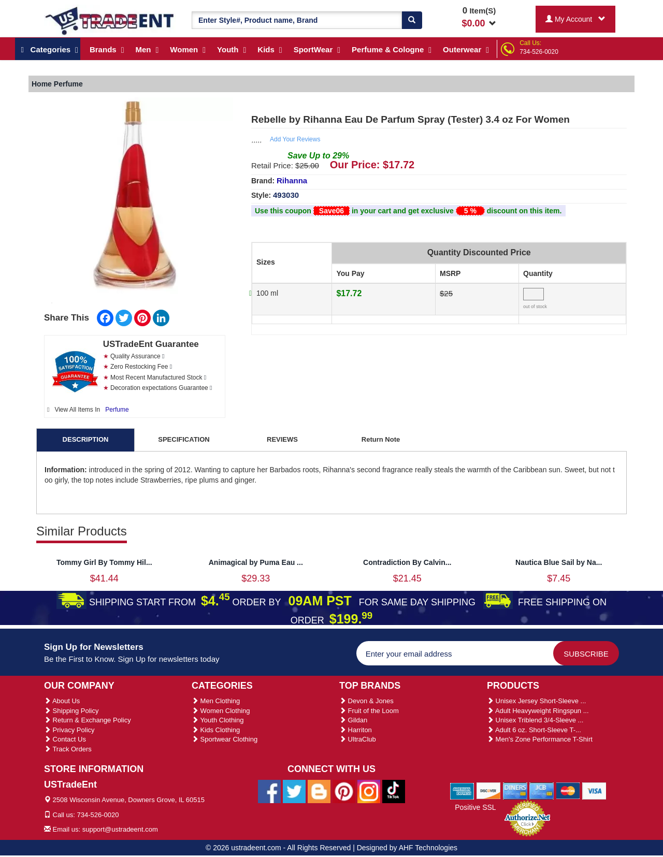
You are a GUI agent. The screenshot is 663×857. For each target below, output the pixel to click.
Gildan (353, 720)
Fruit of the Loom (369, 711)
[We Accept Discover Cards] (489, 791)
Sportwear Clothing (224, 739)
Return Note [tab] (381, 439)
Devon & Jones (366, 701)
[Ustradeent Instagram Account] (368, 791)
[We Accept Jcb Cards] (541, 791)
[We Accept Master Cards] (568, 791)
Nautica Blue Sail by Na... (558, 562)
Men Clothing (216, 701)
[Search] (411, 20)
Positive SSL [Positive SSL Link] (475, 807)
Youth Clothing (217, 720)
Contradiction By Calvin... (407, 562)
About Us (62, 701)
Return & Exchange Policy (87, 720)
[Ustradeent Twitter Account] (294, 791)
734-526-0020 (539, 51)
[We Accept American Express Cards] (462, 791)
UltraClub (357, 739)
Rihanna (292, 180)
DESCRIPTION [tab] (86, 439)
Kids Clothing (216, 730)
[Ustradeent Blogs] (319, 791)
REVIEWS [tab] (282, 439)
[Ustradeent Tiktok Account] (393, 791)
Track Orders (68, 749)
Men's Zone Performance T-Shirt (540, 739)
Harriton (355, 730)
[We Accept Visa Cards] (594, 791)
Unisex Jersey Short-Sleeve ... (536, 701)
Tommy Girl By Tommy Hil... (104, 562)
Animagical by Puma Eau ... (256, 562)
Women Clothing (221, 711)
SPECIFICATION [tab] (183, 439)
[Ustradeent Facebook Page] (269, 791)
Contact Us (65, 739)
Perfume (116, 409)
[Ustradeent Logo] (110, 20)
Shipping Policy (71, 711)
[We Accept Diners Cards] (515, 791)
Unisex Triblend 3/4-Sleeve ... (535, 720)
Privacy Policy (69, 730)
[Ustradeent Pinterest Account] (344, 791)
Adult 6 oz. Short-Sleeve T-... (534, 730)
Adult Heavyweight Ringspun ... (538, 711)
